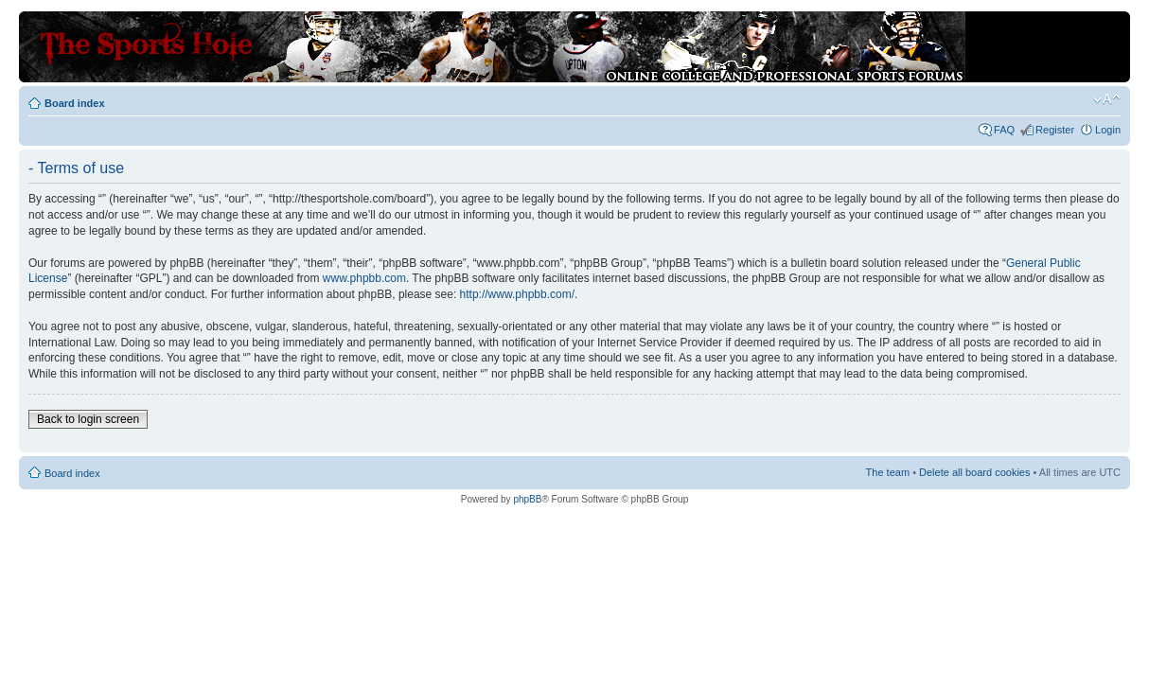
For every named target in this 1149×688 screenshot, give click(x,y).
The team (888, 472)
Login (1108, 129)
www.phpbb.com (364, 278)
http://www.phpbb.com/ (517, 294)
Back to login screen (88, 419)
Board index (74, 103)
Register (1054, 129)
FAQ (1004, 129)
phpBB (527, 499)
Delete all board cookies (974, 472)
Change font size (1107, 99)
